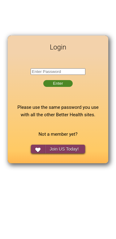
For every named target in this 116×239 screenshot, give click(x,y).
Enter (58, 83)
